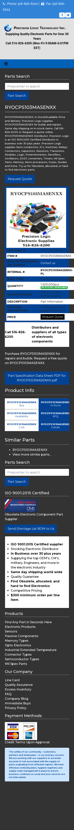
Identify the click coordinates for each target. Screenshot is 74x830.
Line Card (12, 680)
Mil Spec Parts (16, 664)
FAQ (8, 694)
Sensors (11, 631)
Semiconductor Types (22, 659)
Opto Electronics (18, 645)
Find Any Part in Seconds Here (28, 622)
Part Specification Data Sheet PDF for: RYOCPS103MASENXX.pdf (37, 378)
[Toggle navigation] (6, 64)
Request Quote (20, 179)
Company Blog (16, 698)
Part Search (17, 96)
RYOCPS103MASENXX (29, 450)
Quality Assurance (19, 685)
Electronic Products (20, 627)
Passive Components (21, 636)
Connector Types (18, 654)
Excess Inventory (18, 689)
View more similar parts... (31, 454)
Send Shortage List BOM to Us (31, 529)
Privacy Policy (15, 708)
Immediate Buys (18, 703)
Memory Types (16, 640)
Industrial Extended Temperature (31, 650)
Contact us (48, 263)
